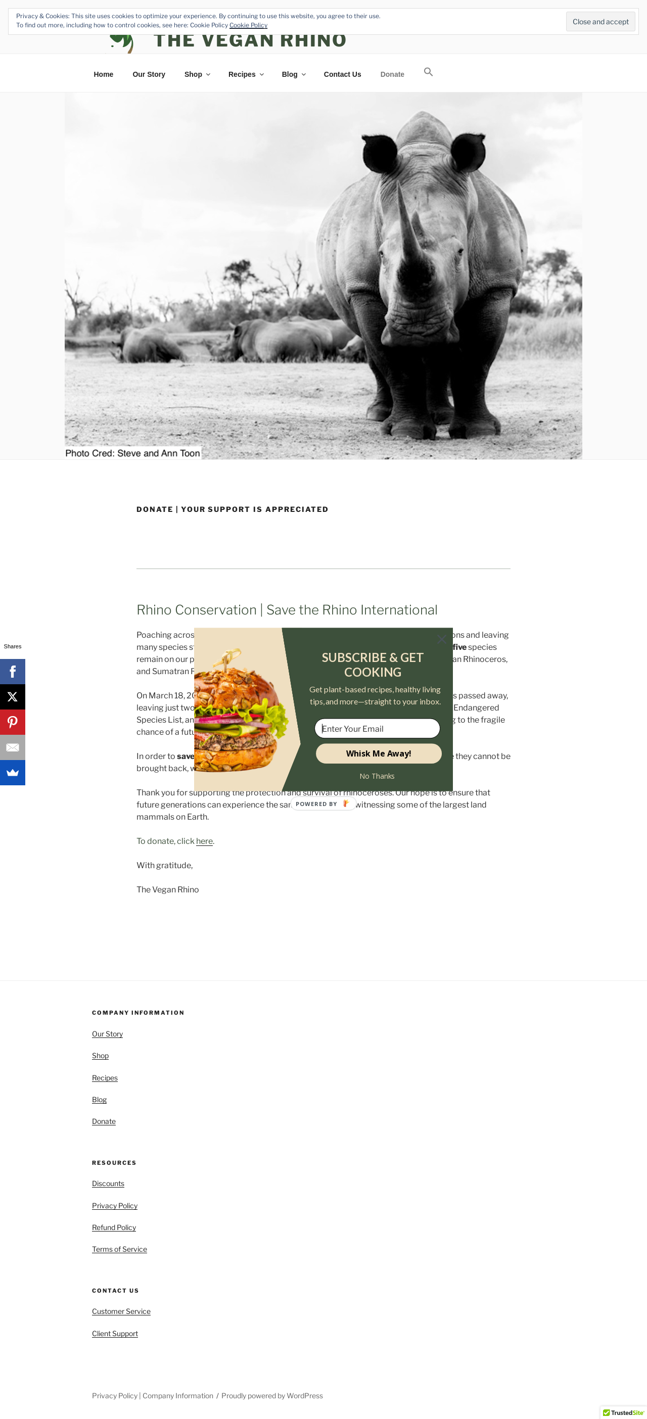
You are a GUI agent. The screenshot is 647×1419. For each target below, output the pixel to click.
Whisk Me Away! (378, 753)
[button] (373, 664)
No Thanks (377, 776)
